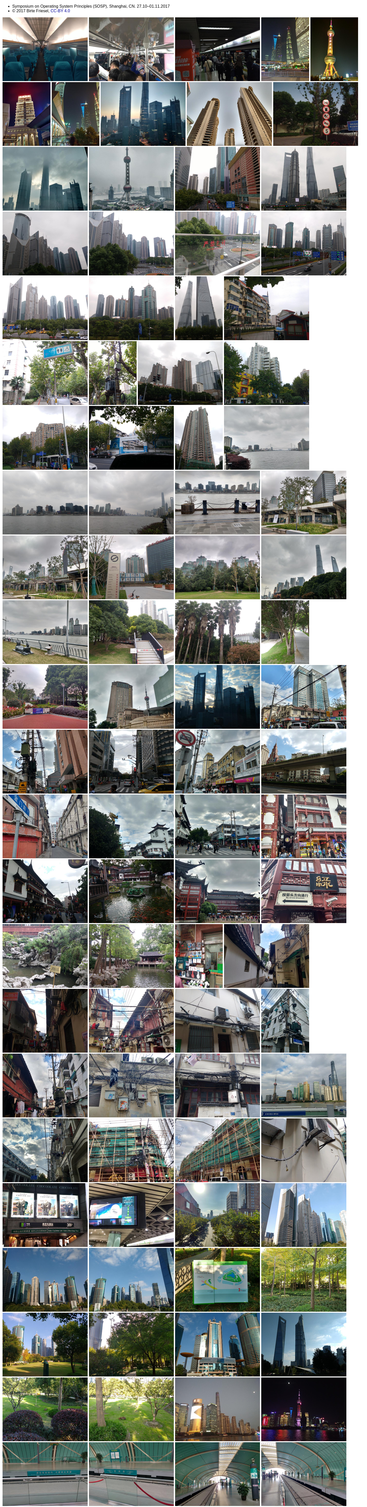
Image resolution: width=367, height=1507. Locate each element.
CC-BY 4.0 (60, 11)
